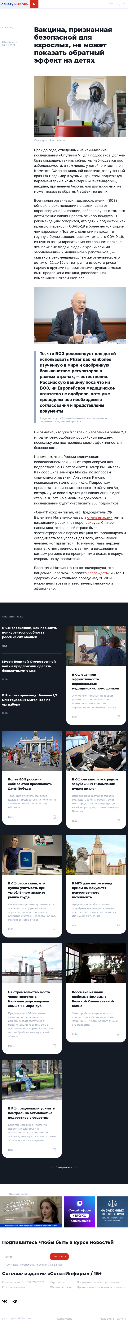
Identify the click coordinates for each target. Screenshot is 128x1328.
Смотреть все (64, 1167)
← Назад (7, 27)
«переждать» (99, 573)
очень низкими (100, 517)
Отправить (59, 1256)
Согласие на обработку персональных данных (35, 1264)
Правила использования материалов (101, 1287)
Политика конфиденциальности (98, 1282)
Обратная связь (60, 1287)
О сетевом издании (14, 1287)
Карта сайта (65, 1318)
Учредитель (57, 1282)
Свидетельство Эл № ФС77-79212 (23, 1282)
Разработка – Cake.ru (112, 1318)
